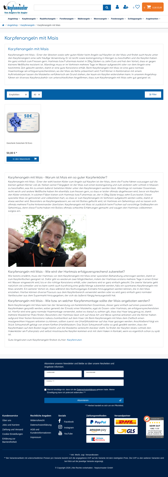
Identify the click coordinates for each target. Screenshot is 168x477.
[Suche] (107, 7)
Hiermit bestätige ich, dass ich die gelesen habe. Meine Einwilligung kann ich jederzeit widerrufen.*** (81, 391)
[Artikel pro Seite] (37, 94)
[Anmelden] (117, 6)
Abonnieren (99, 400)
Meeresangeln (101, 19)
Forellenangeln (68, 19)
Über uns (6, 420)
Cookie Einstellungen (12, 434)
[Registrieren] (126, 6)
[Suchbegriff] (68, 7)
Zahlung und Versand (12, 429)
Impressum (35, 437)
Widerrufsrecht (37, 420)
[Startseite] (3, 25)
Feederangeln (118, 19)
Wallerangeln (85, 19)
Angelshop (14, 19)
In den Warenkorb (25, 159)
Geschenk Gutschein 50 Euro (19, 143)
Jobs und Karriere (11, 425)
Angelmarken (153, 19)
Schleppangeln (136, 19)
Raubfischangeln (49, 19)
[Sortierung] (18, 94)
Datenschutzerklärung (40, 425)
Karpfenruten (74, 340)
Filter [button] (153, 94)
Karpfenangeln (30, 19)
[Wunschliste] (136, 6)
